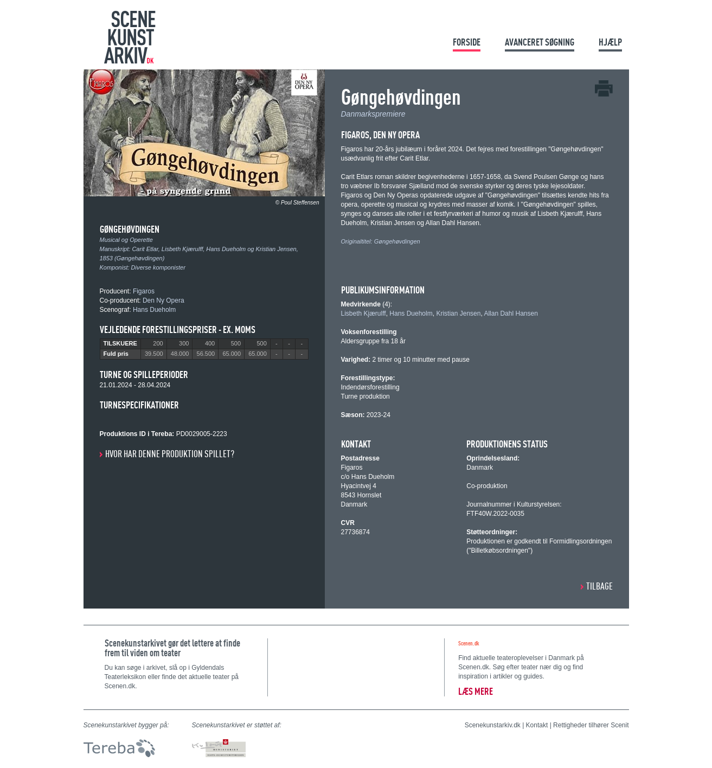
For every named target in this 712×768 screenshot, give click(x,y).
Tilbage (599, 586)
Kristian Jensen (458, 313)
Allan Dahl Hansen (510, 313)
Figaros (144, 291)
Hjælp (610, 42)
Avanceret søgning (539, 42)
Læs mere (475, 691)
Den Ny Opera (163, 300)
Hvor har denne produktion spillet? (169, 453)
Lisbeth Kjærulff (363, 313)
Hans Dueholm (154, 309)
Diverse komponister (158, 267)
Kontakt (537, 725)
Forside (466, 42)
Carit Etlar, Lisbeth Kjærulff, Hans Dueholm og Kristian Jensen (214, 249)
